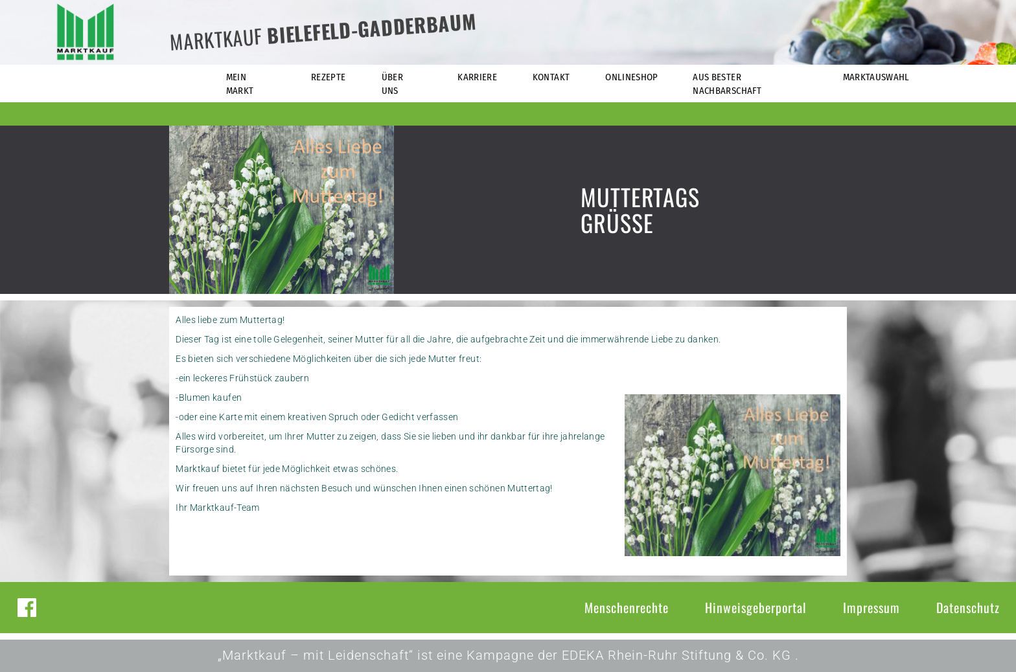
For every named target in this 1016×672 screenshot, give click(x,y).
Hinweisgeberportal (756, 607)
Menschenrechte (626, 607)
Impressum (871, 607)
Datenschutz (968, 607)
